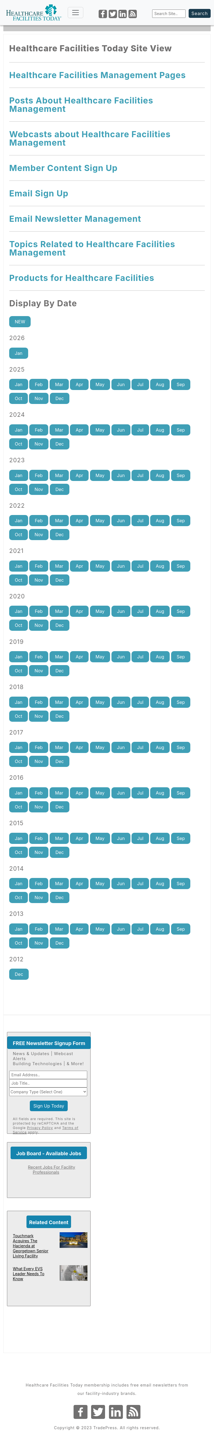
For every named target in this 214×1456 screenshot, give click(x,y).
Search (199, 13)
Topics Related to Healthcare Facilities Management (92, 248)
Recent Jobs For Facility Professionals (51, 1169)
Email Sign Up (39, 193)
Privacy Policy (40, 1128)
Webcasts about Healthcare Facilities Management (90, 138)
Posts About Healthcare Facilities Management (81, 104)
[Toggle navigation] (75, 12)
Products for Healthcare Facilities (81, 278)
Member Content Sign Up (63, 168)
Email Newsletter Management (75, 219)
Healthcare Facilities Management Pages (97, 75)
